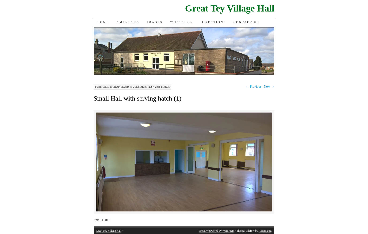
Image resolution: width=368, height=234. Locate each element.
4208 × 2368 (154, 86)
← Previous (253, 86)
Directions (213, 22)
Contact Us (246, 22)
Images (155, 22)
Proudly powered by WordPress (216, 230)
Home (103, 22)
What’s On (181, 22)
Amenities (128, 22)
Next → (269, 86)
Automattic (265, 230)
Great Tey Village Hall (229, 8)
